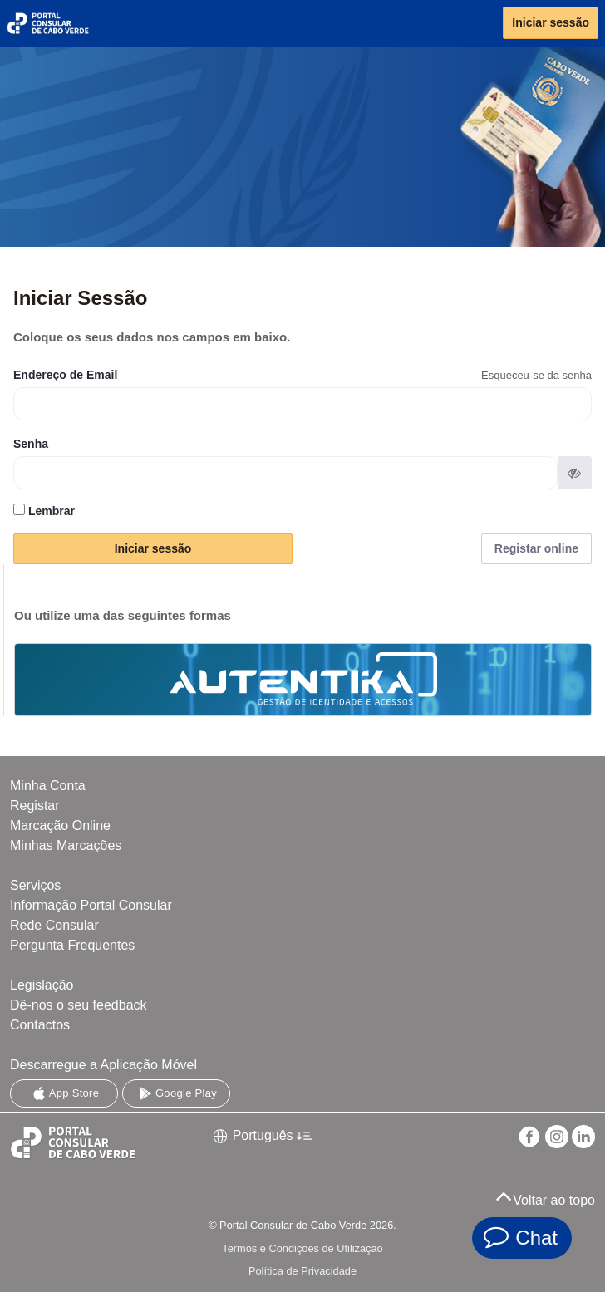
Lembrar (44, 511)
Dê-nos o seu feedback (78, 1005)
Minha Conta (48, 786)
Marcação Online (60, 825)
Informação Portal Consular (91, 905)
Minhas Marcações (65, 845)
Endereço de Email (65, 374)
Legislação (42, 985)
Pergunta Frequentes (72, 945)
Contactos (40, 1025)
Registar (35, 805)
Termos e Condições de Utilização (302, 1248)
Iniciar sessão (550, 22)
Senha (30, 443)
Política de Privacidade (302, 1271)
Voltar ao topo (545, 1195)
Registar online (536, 548)
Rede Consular (54, 925)
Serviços (35, 885)
